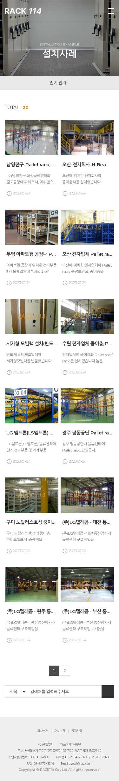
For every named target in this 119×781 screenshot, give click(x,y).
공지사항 (76, 731)
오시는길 (59, 731)
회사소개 (42, 731)
